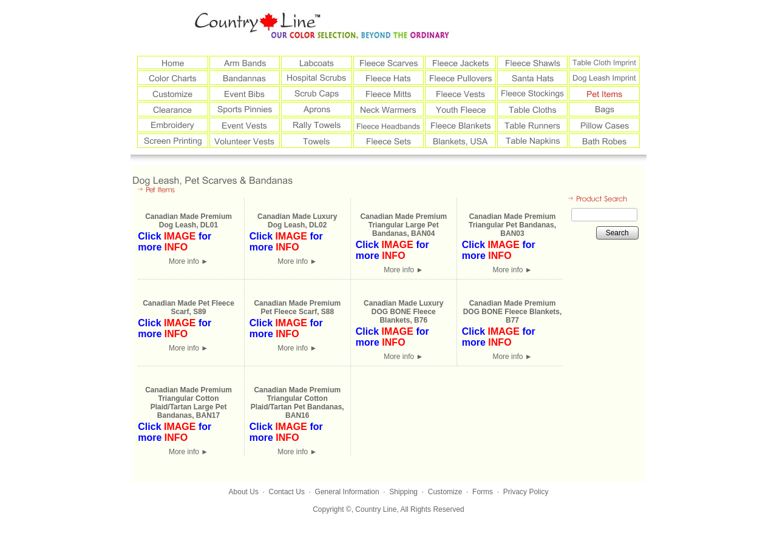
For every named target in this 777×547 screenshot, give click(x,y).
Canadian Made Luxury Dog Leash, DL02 (297, 220)
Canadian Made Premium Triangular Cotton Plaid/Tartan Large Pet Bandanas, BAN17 (188, 403)
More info (188, 261)
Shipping (403, 492)
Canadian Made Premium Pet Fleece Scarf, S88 (297, 307)
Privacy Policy (526, 492)
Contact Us (287, 492)
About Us (244, 492)
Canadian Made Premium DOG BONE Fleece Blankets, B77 (512, 311)
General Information (347, 492)
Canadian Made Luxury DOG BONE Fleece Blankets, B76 (403, 311)
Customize (445, 492)
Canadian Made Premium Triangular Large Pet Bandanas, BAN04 (403, 225)
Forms (482, 492)
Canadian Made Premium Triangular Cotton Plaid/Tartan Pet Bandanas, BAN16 (297, 403)
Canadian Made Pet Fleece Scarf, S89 (188, 307)
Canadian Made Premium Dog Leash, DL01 (188, 220)
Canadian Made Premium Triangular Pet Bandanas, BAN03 (512, 225)
